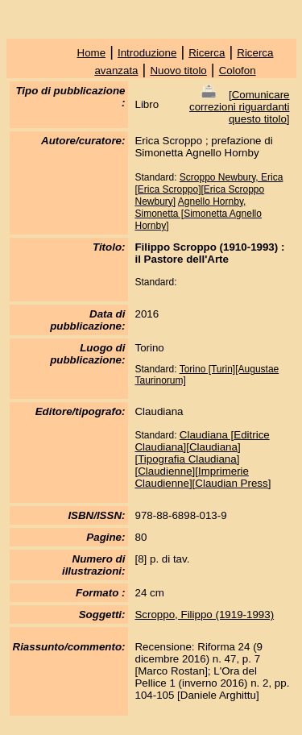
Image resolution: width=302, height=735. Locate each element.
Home (91, 53)
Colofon (237, 70)
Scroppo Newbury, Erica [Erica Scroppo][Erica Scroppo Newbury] (208, 189)
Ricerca (206, 53)
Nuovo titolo (178, 70)
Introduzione (147, 53)
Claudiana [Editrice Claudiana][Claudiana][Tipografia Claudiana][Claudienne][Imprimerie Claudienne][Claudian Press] (202, 459)
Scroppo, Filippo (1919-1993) (204, 614)
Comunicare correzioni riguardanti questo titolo (239, 107)
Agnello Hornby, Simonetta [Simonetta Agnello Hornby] (197, 213)
